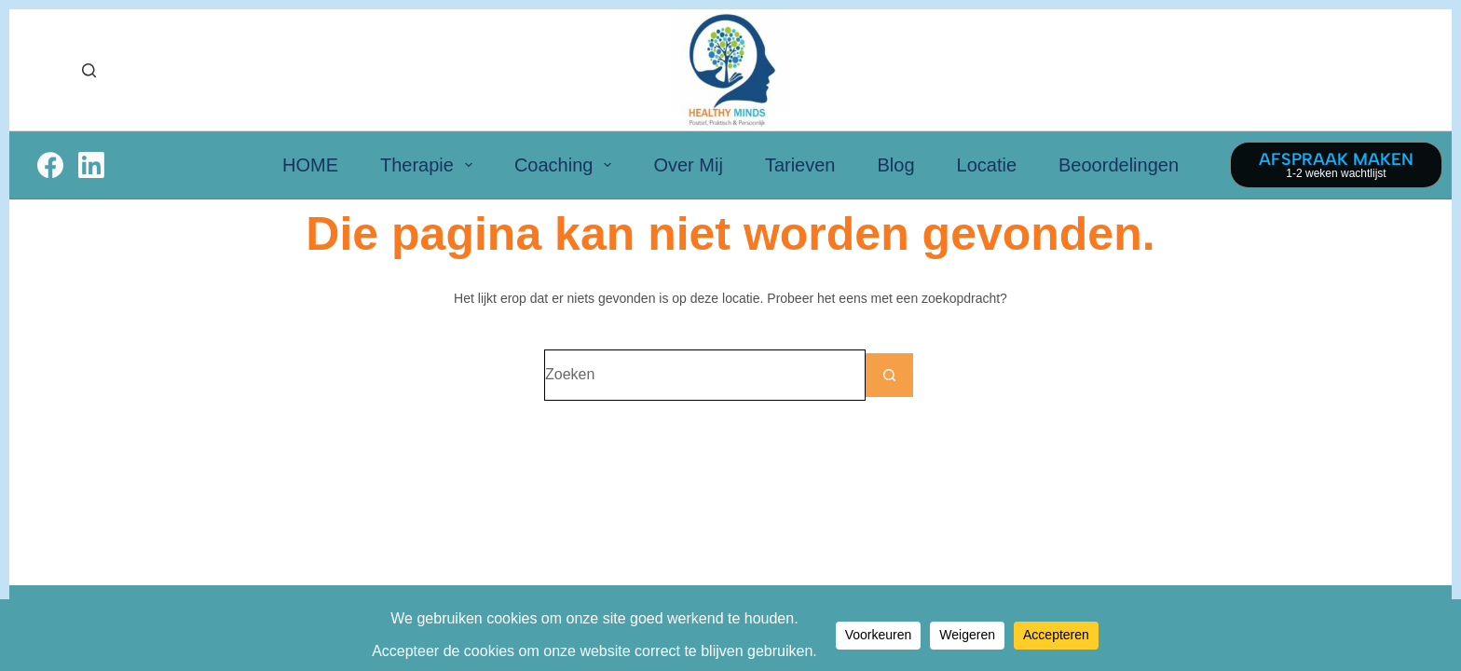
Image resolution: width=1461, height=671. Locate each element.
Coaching (567, 165)
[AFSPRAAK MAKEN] (1336, 165)
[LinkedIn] (91, 165)
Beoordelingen (1118, 165)
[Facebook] (50, 165)
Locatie (987, 165)
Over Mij (687, 165)
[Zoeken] (89, 70)
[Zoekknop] (891, 375)
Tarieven (800, 165)
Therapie (430, 165)
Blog (895, 165)
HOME (310, 165)
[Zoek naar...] (705, 375)
